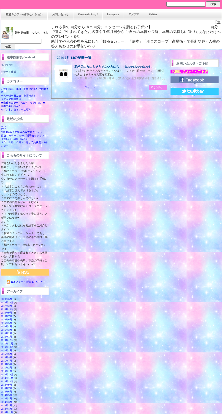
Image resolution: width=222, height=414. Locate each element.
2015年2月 (6, 367)
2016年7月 (6, 316)
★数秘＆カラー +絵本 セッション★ (23, 102)
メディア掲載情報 (11, 99)
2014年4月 (6, 398)
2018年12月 (7, 302)
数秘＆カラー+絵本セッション (24, 14)
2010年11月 (7, 412)
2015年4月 (6, 360)
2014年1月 (6, 408)
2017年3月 (6, 305)
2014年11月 (7, 377)
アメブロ (133, 14)
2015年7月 (6, 350)
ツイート (89, 87)
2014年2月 (6, 405)
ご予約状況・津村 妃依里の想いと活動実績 (119, 78)
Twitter (153, 14)
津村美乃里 (7, 64)
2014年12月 (7, 374)
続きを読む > (157, 87)
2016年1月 (6, 336)
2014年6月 (6, 391)
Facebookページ (87, 14)
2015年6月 (6, 353)
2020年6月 (6, 299)
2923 (3, 126)
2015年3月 (6, 364)
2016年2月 (6, 333)
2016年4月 (6, 326)
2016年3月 (6, 329)
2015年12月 (7, 340)
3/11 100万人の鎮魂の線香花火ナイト (21, 132)
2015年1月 (6, 371)
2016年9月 (6, 312)
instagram (113, 14)
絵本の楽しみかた (11, 106)
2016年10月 (7, 309)
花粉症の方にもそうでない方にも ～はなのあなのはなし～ (114, 66)
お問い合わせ (60, 14)
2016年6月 (6, 319)
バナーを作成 (8, 71)
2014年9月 (6, 384)
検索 (213, 4)
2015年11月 (7, 343)
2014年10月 (7, 381)
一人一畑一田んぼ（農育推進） (18, 95)
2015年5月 (6, 357)
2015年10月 (7, 347)
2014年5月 (6, 395)
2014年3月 (6, 401)
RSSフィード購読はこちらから (28, 281)
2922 (3, 129)
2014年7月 (6, 388)
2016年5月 (6, 323)
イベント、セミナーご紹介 (16, 109)
